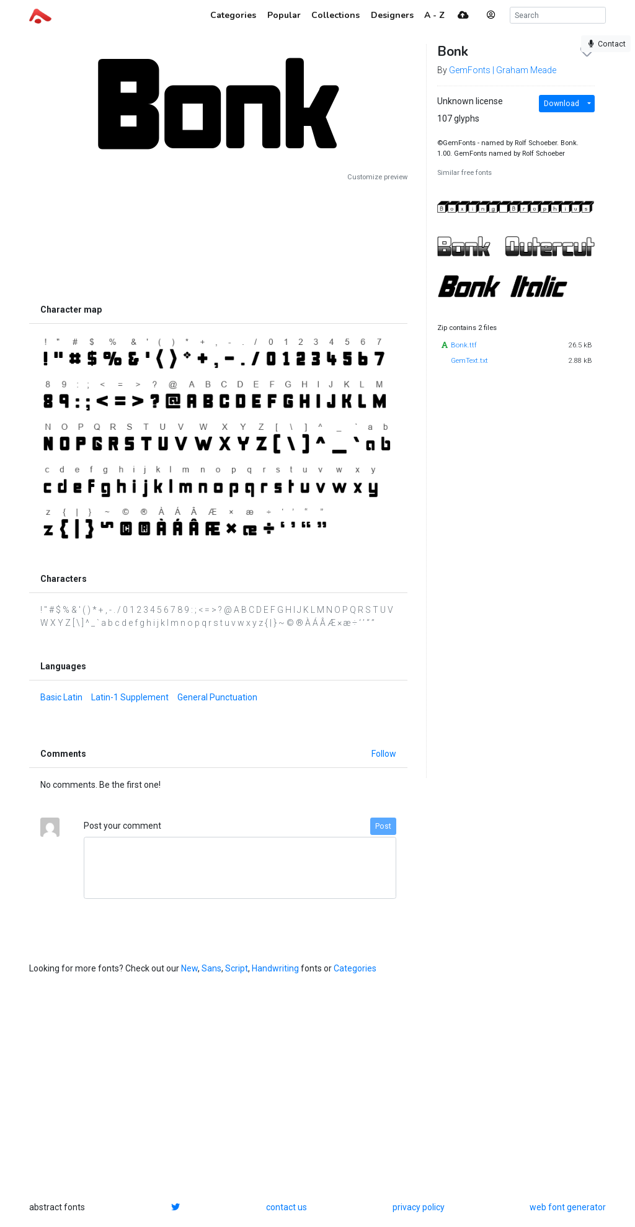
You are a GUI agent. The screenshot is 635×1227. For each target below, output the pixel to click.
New (189, 968)
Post (383, 826)
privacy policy (419, 1207)
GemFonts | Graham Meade (502, 70)
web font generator (568, 1207)
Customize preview (377, 177)
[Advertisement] (218, 240)
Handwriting (275, 968)
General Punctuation (217, 697)
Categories (355, 968)
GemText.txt (469, 361)
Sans (211, 968)
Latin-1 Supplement (130, 697)
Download (561, 103)
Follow (383, 754)
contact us (286, 1207)
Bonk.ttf (464, 345)
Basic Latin (61, 697)
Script (236, 968)
